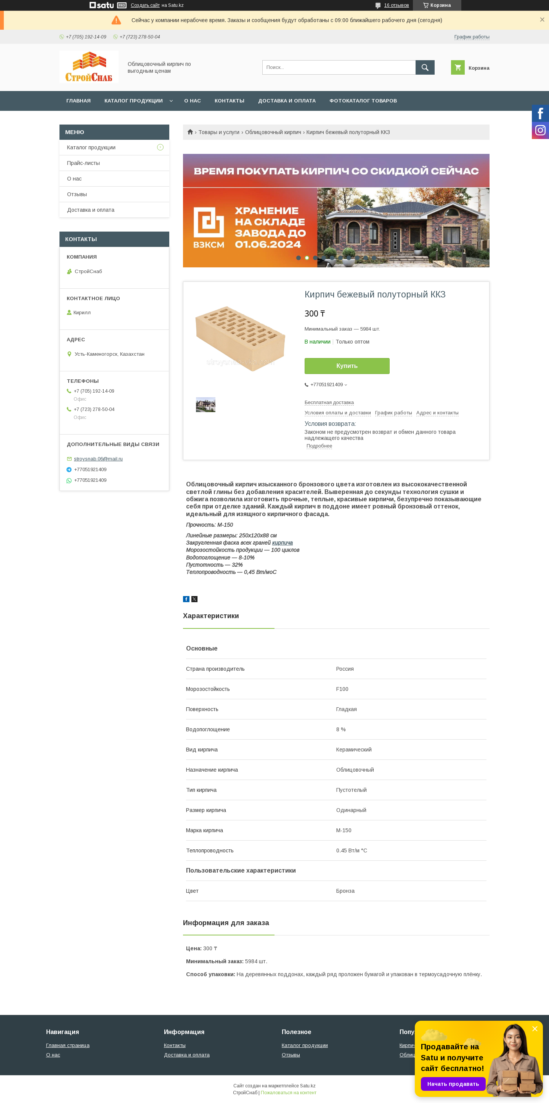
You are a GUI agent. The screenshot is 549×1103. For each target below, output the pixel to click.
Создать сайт (145, 5)
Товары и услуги (218, 132)
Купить (347, 366)
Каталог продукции (133, 101)
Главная (78, 101)
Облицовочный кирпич (273, 132)
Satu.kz (308, 1086)
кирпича (282, 543)
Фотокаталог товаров (363, 101)
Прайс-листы (83, 163)
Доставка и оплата (287, 101)
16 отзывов (396, 5)
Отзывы (77, 194)
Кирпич (408, 1045)
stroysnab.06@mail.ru (98, 459)
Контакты (229, 101)
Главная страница (68, 1045)
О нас (192, 101)
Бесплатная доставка (329, 402)
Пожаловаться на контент (288, 1092)
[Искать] (425, 67)
